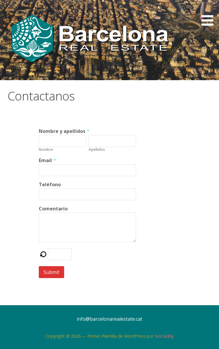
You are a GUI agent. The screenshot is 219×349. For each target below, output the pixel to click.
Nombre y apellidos (62, 131)
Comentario (53, 208)
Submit (51, 272)
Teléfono (50, 184)
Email (45, 160)
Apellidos (97, 149)
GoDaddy (164, 336)
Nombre (46, 149)
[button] (209, 14)
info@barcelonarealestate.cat (109, 319)
